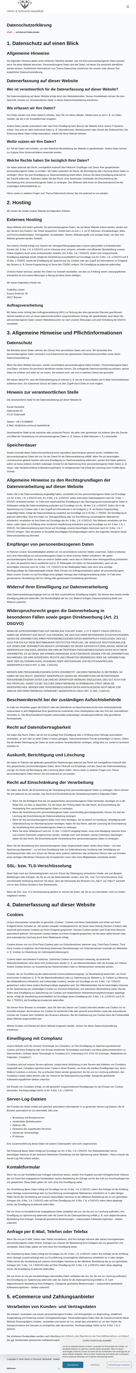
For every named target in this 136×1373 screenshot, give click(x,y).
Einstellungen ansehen (119, 1365)
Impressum (11, 1368)
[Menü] (128, 6)
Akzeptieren (72, 1365)
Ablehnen (95, 1365)
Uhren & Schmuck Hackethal (25, 11)
